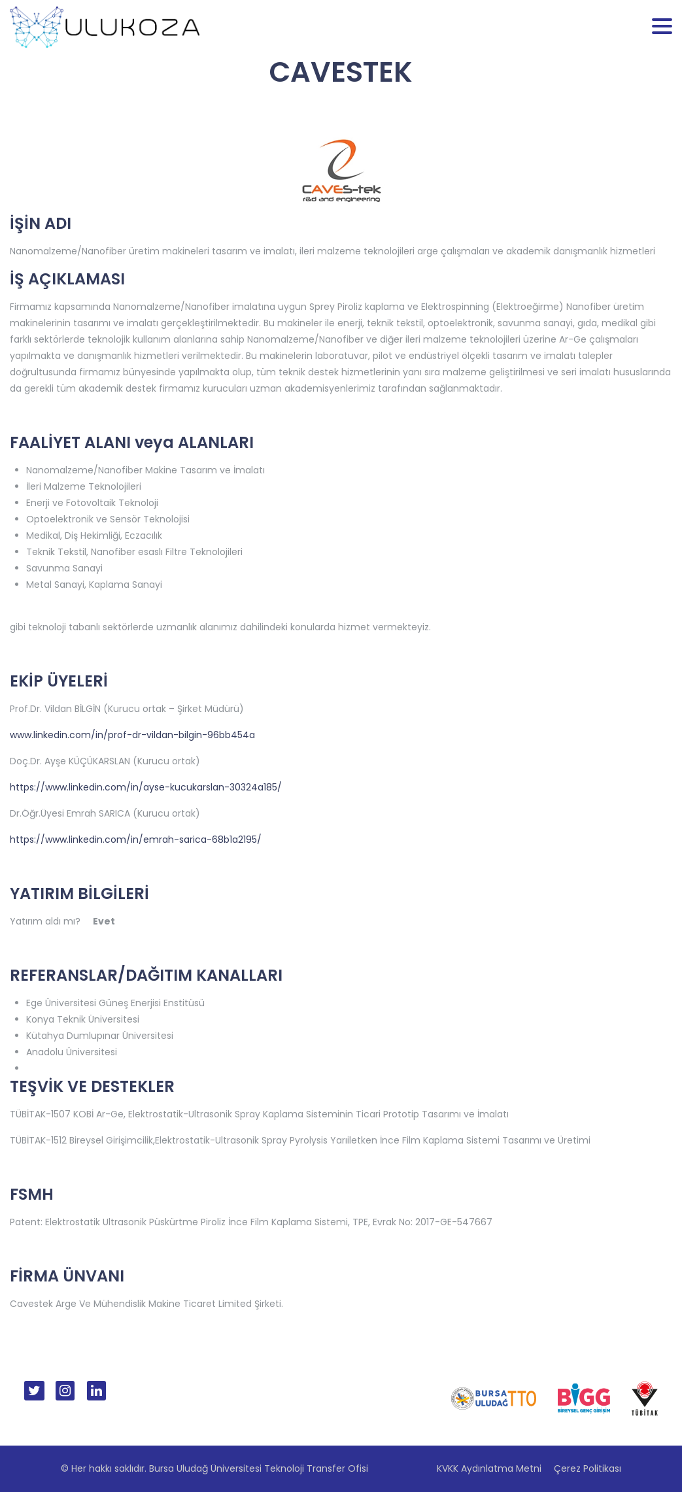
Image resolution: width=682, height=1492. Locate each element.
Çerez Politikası (587, 1468)
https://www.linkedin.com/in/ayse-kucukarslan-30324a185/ (146, 787)
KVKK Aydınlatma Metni (489, 1468)
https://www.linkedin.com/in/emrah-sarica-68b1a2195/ (136, 839)
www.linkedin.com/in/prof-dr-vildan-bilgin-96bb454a (132, 734)
